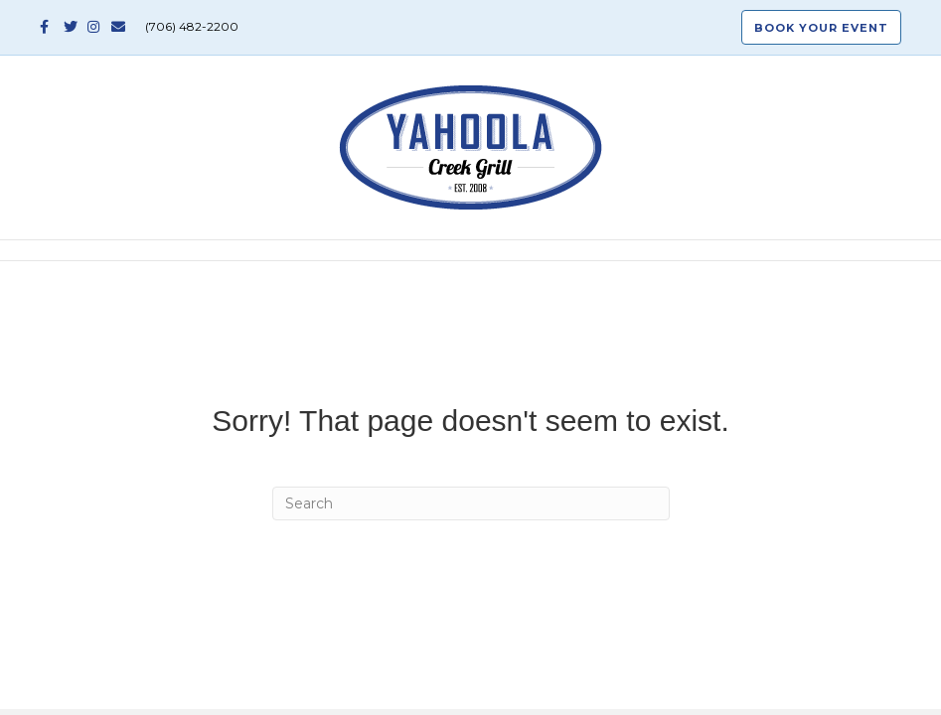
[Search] (471, 503)
